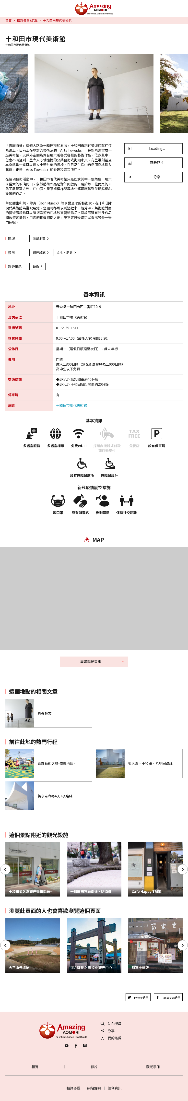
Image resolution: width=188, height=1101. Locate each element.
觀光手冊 (153, 1066)
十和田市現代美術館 (71, 405)
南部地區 (41, 238)
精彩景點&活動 (27, 20)
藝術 (38, 266)
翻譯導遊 (73, 1088)
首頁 (8, 20)
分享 (144, 176)
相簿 (35, 1066)
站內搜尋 (111, 1023)
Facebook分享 (168, 997)
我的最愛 (111, 1038)
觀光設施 (41, 252)
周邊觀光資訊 (102, 661)
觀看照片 (146, 162)
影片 (94, 1066)
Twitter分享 (138, 997)
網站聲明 (94, 1088)
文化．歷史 (67, 252)
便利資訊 (114, 1088)
